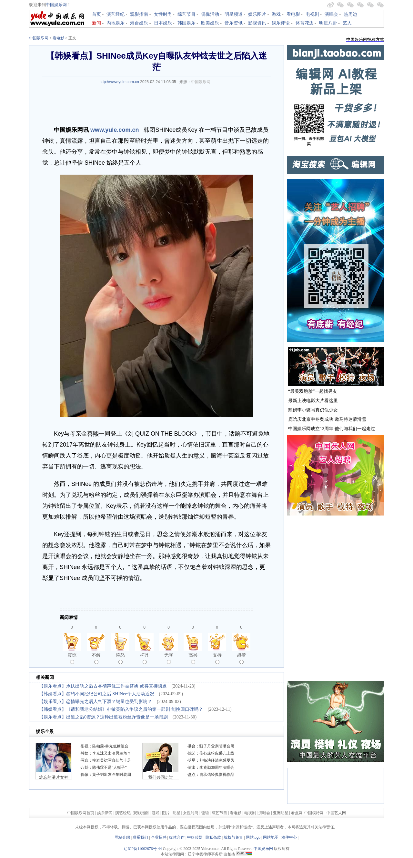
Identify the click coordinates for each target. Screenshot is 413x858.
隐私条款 (213, 837)
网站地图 (270, 837)
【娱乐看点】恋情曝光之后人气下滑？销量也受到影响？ (95, 701)
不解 (96, 658)
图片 (166, 813)
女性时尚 (163, 14)
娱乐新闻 (105, 813)
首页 (96, 14)
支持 (217, 658)
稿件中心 (289, 837)
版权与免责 (233, 837)
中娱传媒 (195, 837)
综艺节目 (186, 14)
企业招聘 (158, 837)
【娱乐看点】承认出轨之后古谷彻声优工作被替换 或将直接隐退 (103, 686)
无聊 (168, 658)
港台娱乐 (139, 23)
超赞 (241, 658)
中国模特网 (314, 813)
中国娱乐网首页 (80, 813)
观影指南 (139, 14)
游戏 (276, 14)
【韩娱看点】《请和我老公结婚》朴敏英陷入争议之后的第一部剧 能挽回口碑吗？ (121, 709)
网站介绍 (122, 837)
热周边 (350, 14)
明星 (177, 813)
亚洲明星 (280, 813)
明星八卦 (328, 23)
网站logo (253, 837)
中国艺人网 (336, 813)
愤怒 (120, 658)
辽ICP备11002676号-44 (143, 848)
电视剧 (312, 14)
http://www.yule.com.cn (119, 82)
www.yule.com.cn (114, 130)
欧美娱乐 (210, 23)
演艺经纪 (115, 14)
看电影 (293, 14)
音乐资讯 (234, 23)
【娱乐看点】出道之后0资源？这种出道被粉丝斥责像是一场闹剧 (103, 717)
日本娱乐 (163, 23)
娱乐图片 (257, 14)
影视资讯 (257, 23)
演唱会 (331, 14)
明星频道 (234, 14)
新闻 (96, 23)
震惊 (71, 658)
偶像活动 (210, 14)
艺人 (347, 23)
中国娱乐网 (56, 4)
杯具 (144, 658)
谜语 (205, 813)
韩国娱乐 (186, 23)
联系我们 (140, 837)
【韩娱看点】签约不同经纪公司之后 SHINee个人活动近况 (96, 693)
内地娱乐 (115, 23)
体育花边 (305, 23)
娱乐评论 (281, 23)
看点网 (297, 813)
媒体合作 (177, 837)
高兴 (192, 658)
